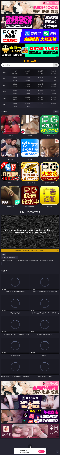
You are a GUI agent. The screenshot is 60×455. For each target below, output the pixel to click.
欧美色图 (40, 90)
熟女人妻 (15, 80)
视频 (4, 79)
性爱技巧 (53, 100)
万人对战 (40, 71)
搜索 (56, 65)
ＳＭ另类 (53, 80)
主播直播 (40, 80)
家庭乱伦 (27, 97)
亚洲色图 (27, 90)
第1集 (3, 255)
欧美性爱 (53, 84)
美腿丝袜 (15, 93)
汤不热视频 (53, 103)
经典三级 (27, 87)
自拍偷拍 (27, 77)
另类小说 (27, 100)
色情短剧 (27, 106)
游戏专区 (53, 71)
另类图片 (53, 93)
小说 (4, 98)
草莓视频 (40, 103)
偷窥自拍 (15, 90)
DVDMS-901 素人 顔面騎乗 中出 (27, 259)
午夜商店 (27, 103)
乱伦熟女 (40, 87)
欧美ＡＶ (40, 77)
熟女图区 (40, 93)
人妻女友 (40, 97)
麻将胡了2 (14, 74)
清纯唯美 (27, 93)
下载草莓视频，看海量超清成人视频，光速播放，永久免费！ (36, 250)
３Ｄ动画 (53, 77)
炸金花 (27, 74)
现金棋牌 (40, 74)
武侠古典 (53, 97)
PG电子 (15, 71)
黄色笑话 (40, 100)
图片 (4, 92)
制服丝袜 (15, 87)
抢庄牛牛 (53, 74)
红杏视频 (15, 106)
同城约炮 (15, 103)
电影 (4, 85)
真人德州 (27, 71)
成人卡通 (40, 84)
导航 (4, 105)
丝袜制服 (27, 80)
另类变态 (53, 87)
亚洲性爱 (15, 84)
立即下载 (41, 451)
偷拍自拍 (27, 84)
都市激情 (15, 97)
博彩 (4, 72)
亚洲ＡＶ (15, 77)
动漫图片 (53, 90)
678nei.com (30, 60)
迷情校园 (15, 100)
